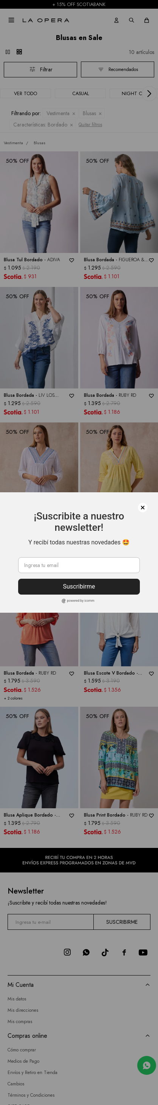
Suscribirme (79, 586)
